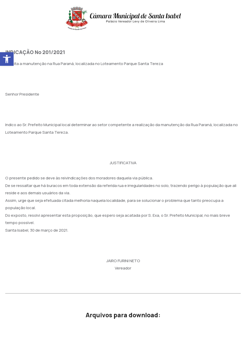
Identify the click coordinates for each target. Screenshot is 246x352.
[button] (7, 59)
